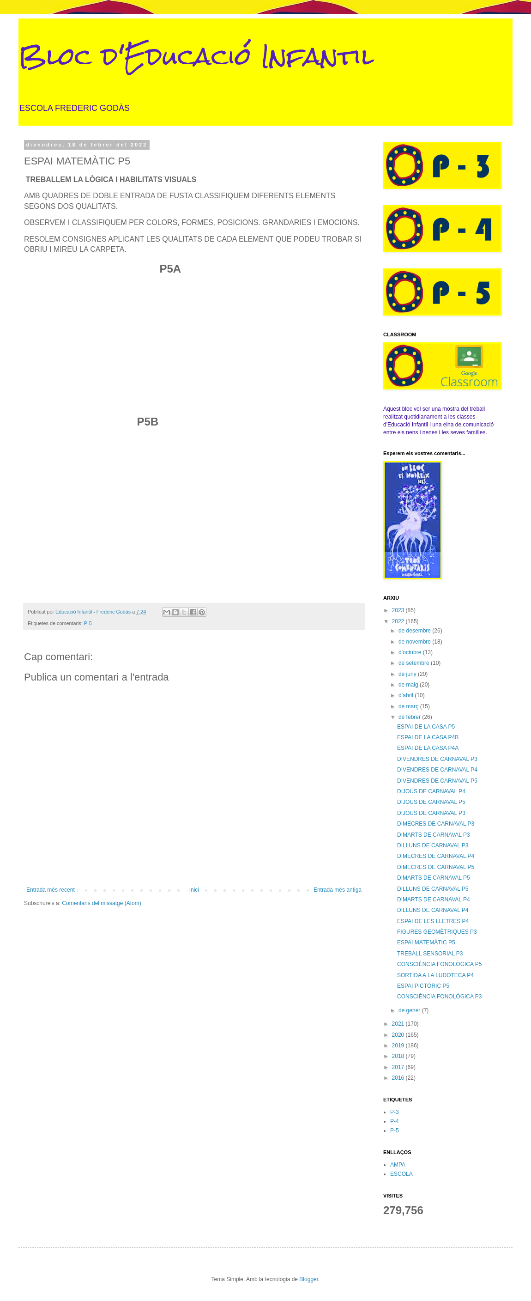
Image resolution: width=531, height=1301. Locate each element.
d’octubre (410, 652)
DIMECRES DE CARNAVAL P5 (435, 867)
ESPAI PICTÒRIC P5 (423, 986)
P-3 (394, 1112)
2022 (399, 621)
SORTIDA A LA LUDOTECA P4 (435, 975)
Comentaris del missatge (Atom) (101, 903)
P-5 (88, 623)
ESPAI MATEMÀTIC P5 (426, 942)
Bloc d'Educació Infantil (196, 56)
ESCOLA (401, 1174)
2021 (399, 1024)
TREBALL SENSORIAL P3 (430, 953)
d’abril (406, 695)
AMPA (397, 1164)
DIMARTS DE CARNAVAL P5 (433, 878)
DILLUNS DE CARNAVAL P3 (433, 845)
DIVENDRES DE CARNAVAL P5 (437, 781)
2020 (399, 1035)
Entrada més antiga (338, 890)
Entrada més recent (50, 890)
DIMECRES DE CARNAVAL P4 (435, 856)
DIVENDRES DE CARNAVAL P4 (437, 769)
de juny (408, 674)
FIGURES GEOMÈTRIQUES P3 (437, 932)
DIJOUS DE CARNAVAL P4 (431, 791)
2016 (399, 1078)
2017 (399, 1067)
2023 (399, 610)
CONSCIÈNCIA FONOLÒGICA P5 (439, 964)
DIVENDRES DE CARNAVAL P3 (437, 759)
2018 (399, 1056)
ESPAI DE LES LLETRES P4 (433, 921)
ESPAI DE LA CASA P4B (428, 737)
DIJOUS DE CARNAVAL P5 (431, 802)
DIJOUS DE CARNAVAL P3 (431, 813)
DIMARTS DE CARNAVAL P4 (433, 899)
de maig (409, 684)
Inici (194, 890)
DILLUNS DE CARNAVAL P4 (433, 910)
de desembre (415, 630)
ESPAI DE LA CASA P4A (428, 748)
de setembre (414, 663)
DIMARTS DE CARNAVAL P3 (433, 835)
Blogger (308, 1279)
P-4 (394, 1121)
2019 (399, 1045)
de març (409, 706)
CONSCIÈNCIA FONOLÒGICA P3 (439, 996)
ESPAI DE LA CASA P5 (426, 726)
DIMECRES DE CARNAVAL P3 (435, 824)
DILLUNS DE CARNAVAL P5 (433, 889)
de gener (410, 1010)
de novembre (415, 641)
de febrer (410, 717)
